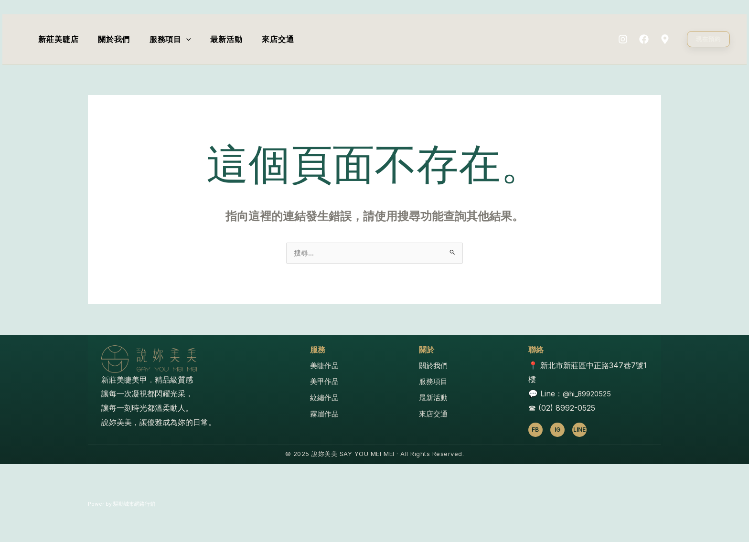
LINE (579, 430)
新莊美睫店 (60, 39)
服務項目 (179, 39)
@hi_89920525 (589, 394)
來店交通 (294, 39)
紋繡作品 (325, 398)
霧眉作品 (325, 414)
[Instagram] (623, 39)
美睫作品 (325, 366)
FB (535, 430)
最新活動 (239, 39)
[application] (195, 39)
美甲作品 (325, 382)
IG (557, 430)
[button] (708, 39)
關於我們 (119, 39)
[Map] (665, 39)
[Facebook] (644, 39)
